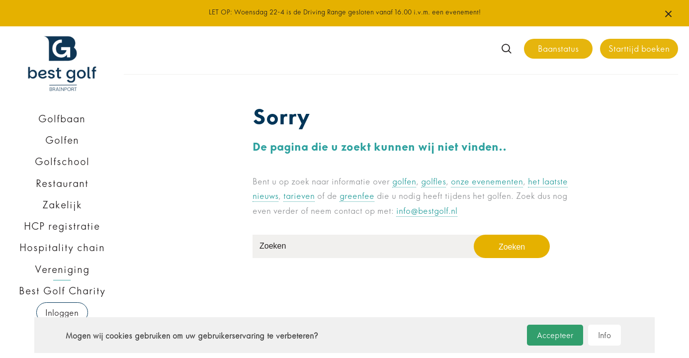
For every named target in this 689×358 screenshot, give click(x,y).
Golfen (62, 140)
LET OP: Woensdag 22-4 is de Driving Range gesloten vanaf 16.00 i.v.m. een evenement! (345, 12)
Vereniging (62, 269)
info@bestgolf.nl (426, 211)
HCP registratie (62, 226)
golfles (433, 182)
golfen (404, 182)
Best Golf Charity (62, 291)
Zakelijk (62, 205)
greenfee (357, 196)
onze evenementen (487, 182)
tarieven (299, 196)
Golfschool (62, 162)
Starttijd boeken (639, 49)
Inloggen (62, 313)
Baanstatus (558, 49)
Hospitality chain (62, 248)
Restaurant (62, 183)
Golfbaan (62, 119)
